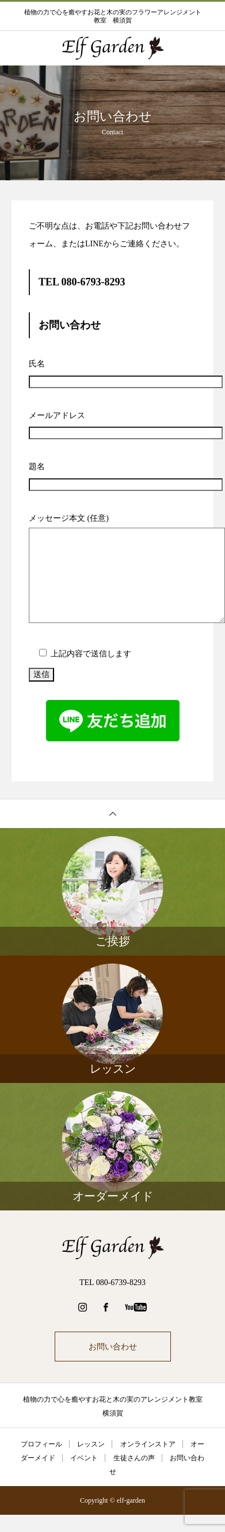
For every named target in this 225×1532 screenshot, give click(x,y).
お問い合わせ (113, 1346)
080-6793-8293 (93, 282)
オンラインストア (148, 1444)
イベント (84, 1458)
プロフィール (41, 1444)
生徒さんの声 (134, 1458)
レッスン (91, 1444)
